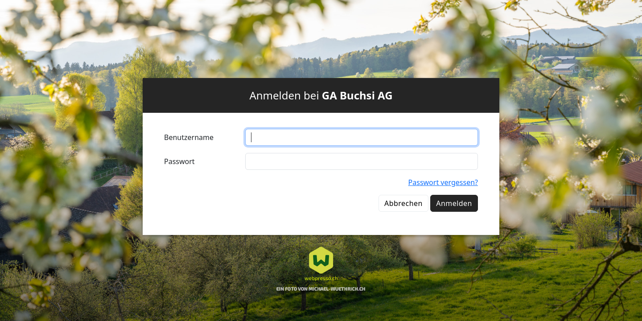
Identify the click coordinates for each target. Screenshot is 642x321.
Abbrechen (403, 203)
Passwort (179, 161)
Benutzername (189, 137)
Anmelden (454, 203)
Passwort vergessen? (443, 182)
